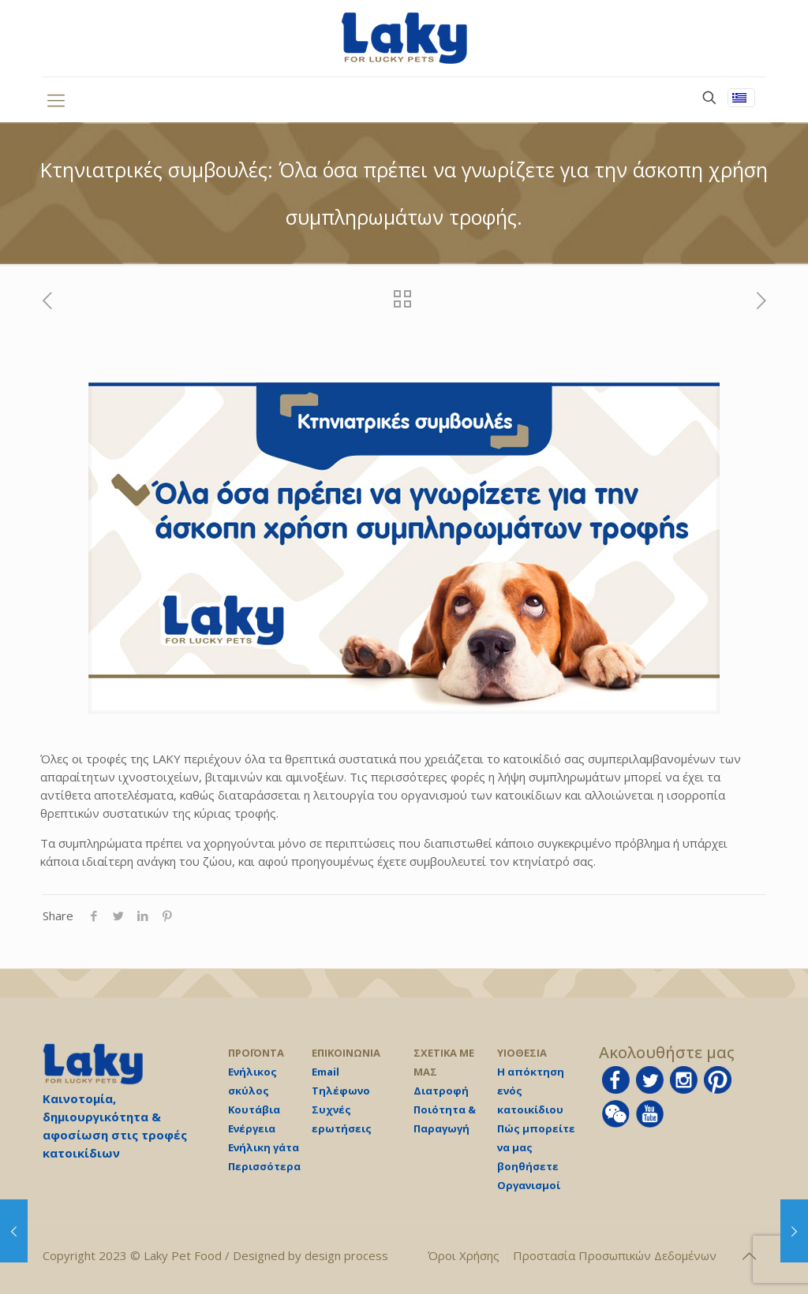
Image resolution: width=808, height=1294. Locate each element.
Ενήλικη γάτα (263, 1147)
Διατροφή (441, 1090)
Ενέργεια (251, 1128)
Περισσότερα (264, 1166)
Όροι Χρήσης (463, 1255)
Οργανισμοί (528, 1185)
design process (346, 1255)
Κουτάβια (254, 1109)
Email (325, 1072)
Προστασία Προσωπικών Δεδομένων (614, 1255)
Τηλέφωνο (341, 1090)
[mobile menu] (56, 99)
